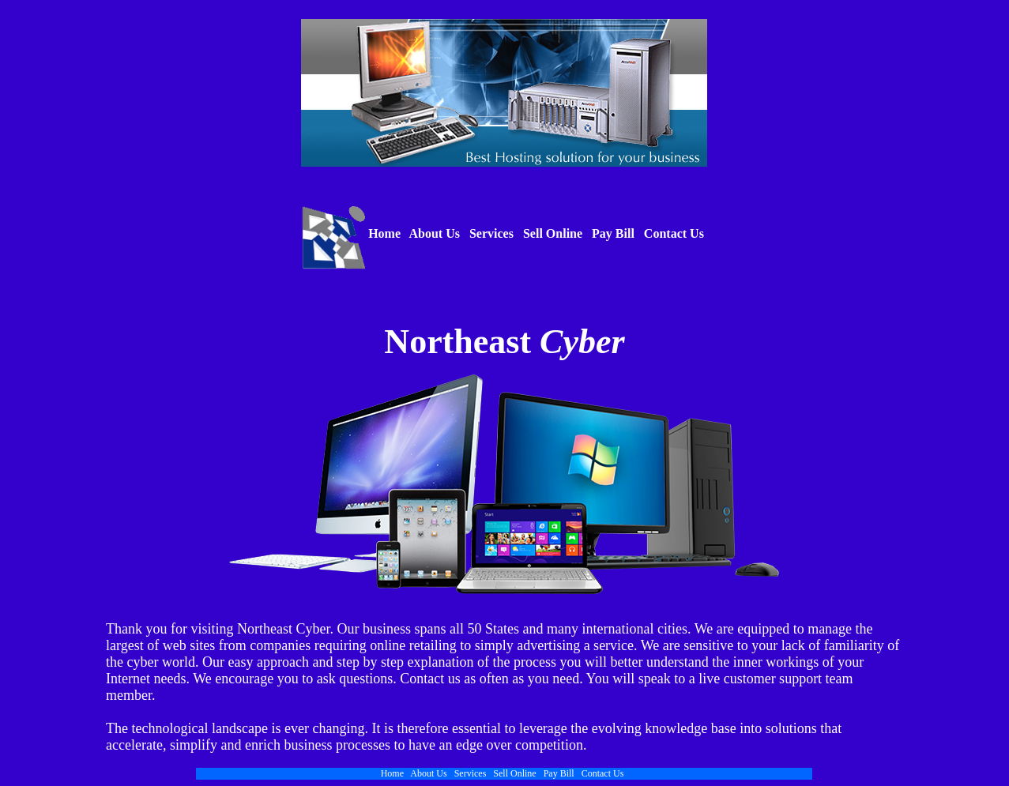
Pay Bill (613, 233)
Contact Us (674, 233)
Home (383, 233)
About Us (434, 233)
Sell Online (552, 233)
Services (491, 233)
